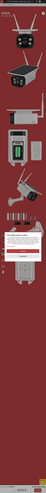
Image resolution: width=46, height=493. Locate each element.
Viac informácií (11, 246)
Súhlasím (23, 251)
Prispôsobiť (23, 256)
